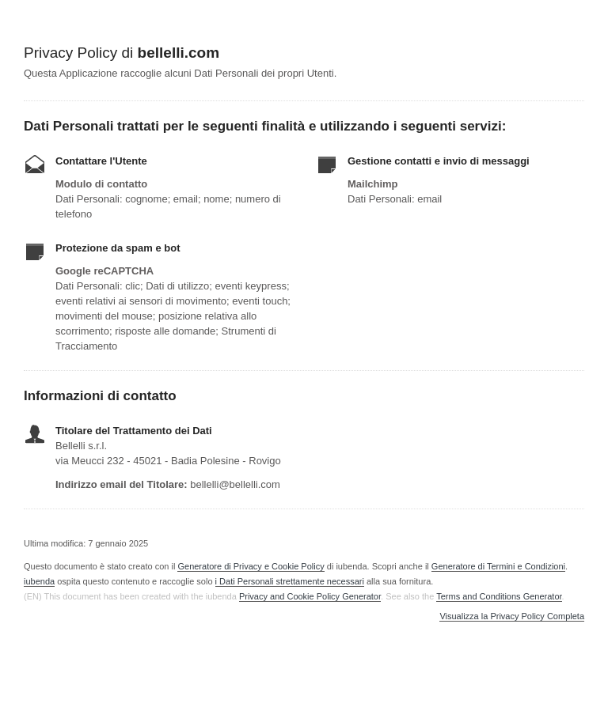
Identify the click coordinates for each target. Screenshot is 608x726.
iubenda (39, 581)
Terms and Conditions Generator (498, 596)
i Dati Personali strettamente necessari (289, 581)
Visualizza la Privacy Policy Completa (511, 616)
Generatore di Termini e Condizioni (498, 566)
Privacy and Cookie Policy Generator (310, 596)
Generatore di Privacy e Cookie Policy (250, 566)
